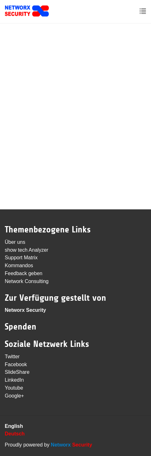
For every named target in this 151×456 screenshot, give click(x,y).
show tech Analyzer (26, 250)
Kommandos (19, 265)
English (14, 426)
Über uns (15, 242)
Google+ (14, 395)
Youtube (14, 388)
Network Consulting (27, 281)
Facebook (16, 364)
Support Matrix (21, 257)
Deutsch (15, 433)
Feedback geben (23, 273)
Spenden (20, 327)
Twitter (12, 356)
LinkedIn (14, 380)
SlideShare (17, 372)
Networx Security (25, 310)
